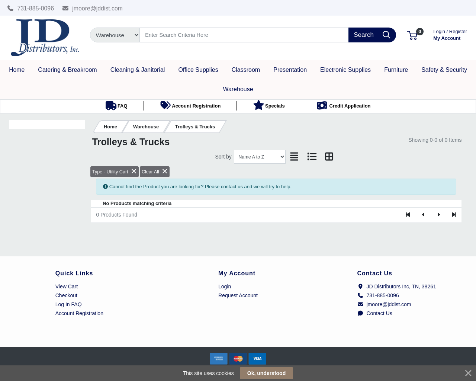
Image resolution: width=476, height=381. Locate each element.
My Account (450, 34)
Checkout (66, 295)
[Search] (244, 35)
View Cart (66, 286)
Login (224, 286)
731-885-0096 (30, 8)
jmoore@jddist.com (92, 8)
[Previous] (423, 215)
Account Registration (79, 313)
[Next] (438, 215)
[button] (412, 35)
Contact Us (374, 313)
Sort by (223, 157)
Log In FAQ (68, 304)
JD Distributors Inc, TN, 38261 (396, 286)
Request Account (238, 295)
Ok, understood (266, 373)
